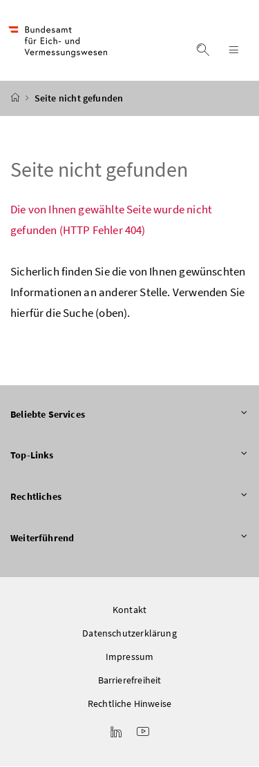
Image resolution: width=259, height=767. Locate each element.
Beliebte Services (129, 415)
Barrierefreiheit (130, 680)
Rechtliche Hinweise (129, 704)
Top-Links (129, 456)
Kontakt (129, 610)
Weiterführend (129, 538)
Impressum (130, 657)
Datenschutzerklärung (129, 634)
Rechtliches (129, 498)
